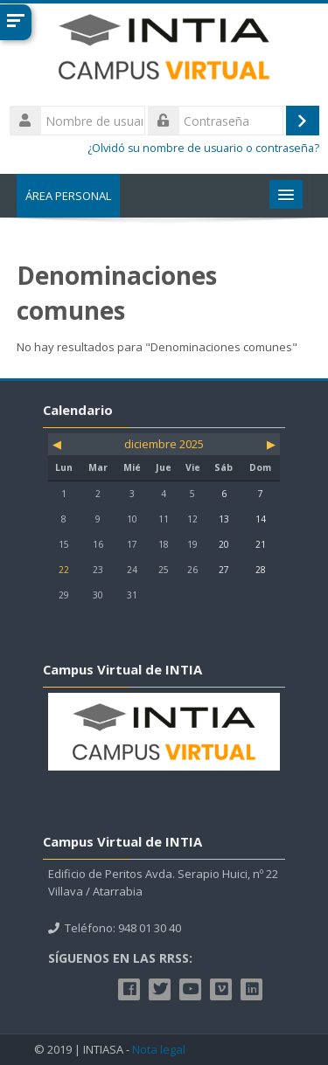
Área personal (68, 196)
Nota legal (158, 1049)
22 (64, 570)
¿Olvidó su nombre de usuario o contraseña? (203, 148)
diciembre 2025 (164, 444)
